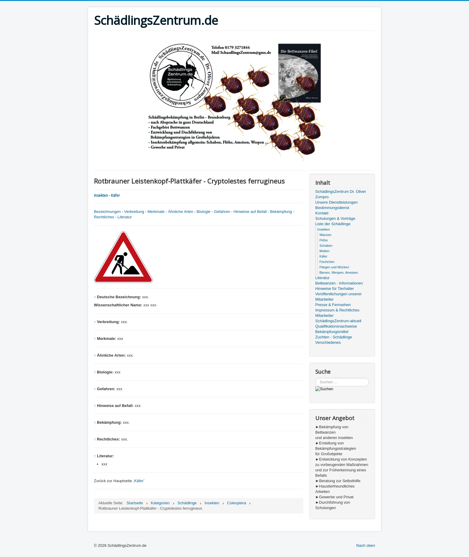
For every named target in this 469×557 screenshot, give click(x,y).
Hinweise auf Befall (250, 211)
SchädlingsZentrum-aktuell (338, 321)
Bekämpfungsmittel (331, 331)
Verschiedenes (328, 342)
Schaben (325, 245)
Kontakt (321, 213)
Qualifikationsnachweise (336, 326)
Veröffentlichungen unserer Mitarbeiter (338, 297)
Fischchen (326, 262)
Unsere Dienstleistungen (336, 202)
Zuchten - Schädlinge (333, 337)
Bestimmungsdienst (332, 207)
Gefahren (222, 211)
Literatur (125, 217)
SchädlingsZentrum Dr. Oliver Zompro (340, 194)
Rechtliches (104, 217)
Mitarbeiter (324, 315)
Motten (324, 251)
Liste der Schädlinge (333, 224)
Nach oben (365, 545)
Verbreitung (134, 211)
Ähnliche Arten (180, 211)
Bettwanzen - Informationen (339, 283)
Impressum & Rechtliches (337, 310)
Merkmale (156, 211)
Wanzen (325, 235)
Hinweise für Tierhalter (334, 288)
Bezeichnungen (107, 211)
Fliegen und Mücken (334, 267)
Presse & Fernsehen (333, 304)
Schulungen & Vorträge (335, 218)
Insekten (101, 195)
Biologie (203, 211)
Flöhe (323, 240)
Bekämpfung (281, 211)
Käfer (115, 195)
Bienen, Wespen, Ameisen (338, 272)
